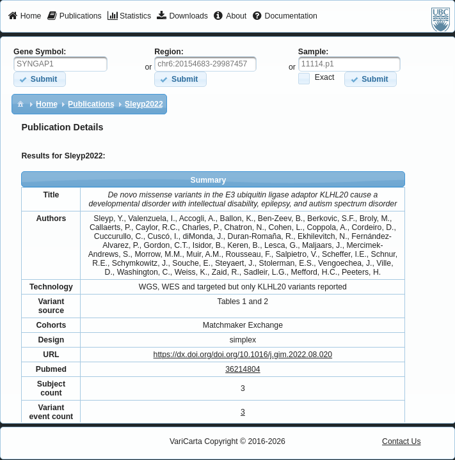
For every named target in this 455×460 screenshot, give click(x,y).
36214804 (242, 369)
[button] (39, 79)
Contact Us (401, 441)
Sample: (313, 51)
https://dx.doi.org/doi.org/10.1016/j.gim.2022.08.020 (243, 354)
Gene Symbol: (39, 51)
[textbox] (60, 64)
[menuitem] (24, 17)
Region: (169, 51)
